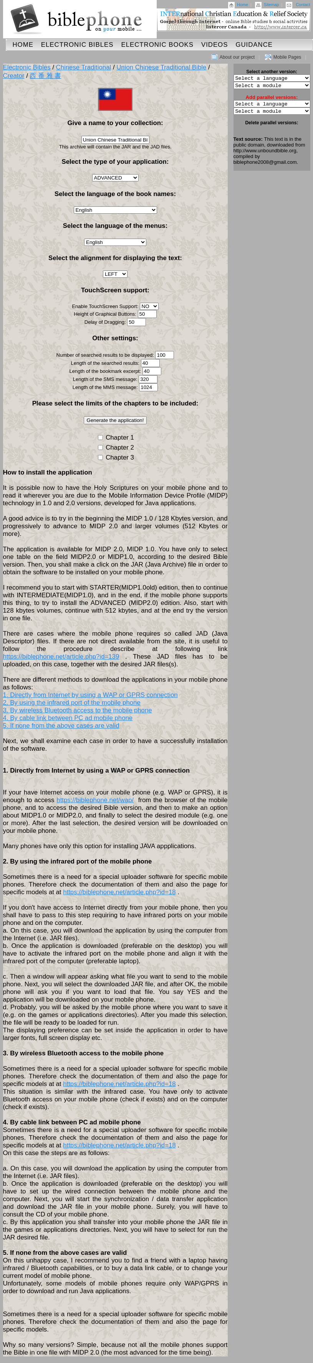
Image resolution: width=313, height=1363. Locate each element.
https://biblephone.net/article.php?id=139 (61, 656)
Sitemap (271, 4)
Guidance (254, 44)
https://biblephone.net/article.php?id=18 (119, 892)
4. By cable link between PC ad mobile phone (68, 718)
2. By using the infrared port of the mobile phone (72, 702)
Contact (303, 4)
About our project (237, 57)
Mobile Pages (287, 57)
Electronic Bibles (77, 44)
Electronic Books (157, 44)
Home (242, 4)
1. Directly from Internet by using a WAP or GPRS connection (90, 695)
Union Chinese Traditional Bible (161, 67)
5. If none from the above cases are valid (61, 725)
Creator (14, 75)
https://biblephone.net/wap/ (95, 800)
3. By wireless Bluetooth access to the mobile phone (77, 710)
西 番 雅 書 (45, 75)
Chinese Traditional (83, 67)
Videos (214, 44)
